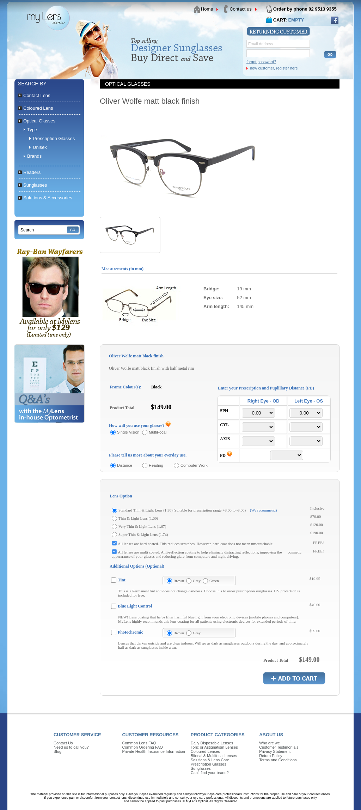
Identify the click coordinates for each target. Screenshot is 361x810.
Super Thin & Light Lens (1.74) (143, 534)
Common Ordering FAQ (142, 747)
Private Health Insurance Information (153, 751)
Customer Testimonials (278, 747)
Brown (178, 581)
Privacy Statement (274, 751)
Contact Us (63, 743)
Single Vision (128, 432)
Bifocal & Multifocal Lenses (214, 756)
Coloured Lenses (205, 751)
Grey (197, 581)
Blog (57, 751)
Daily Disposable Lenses (212, 743)
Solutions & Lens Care (210, 760)
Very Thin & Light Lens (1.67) (142, 526)
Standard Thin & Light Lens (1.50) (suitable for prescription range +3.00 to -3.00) (182, 510)
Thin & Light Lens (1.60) (138, 518)
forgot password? (261, 62)
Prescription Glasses (208, 764)
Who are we (269, 743)
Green (214, 581)
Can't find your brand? (210, 772)
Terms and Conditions (277, 760)
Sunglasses (201, 768)
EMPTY (296, 20)
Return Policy (270, 756)
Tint (122, 580)
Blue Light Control (135, 606)
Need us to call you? (71, 747)
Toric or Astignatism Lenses (214, 747)
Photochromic (130, 632)
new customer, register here (274, 68)
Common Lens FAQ (139, 743)
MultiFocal (157, 432)
